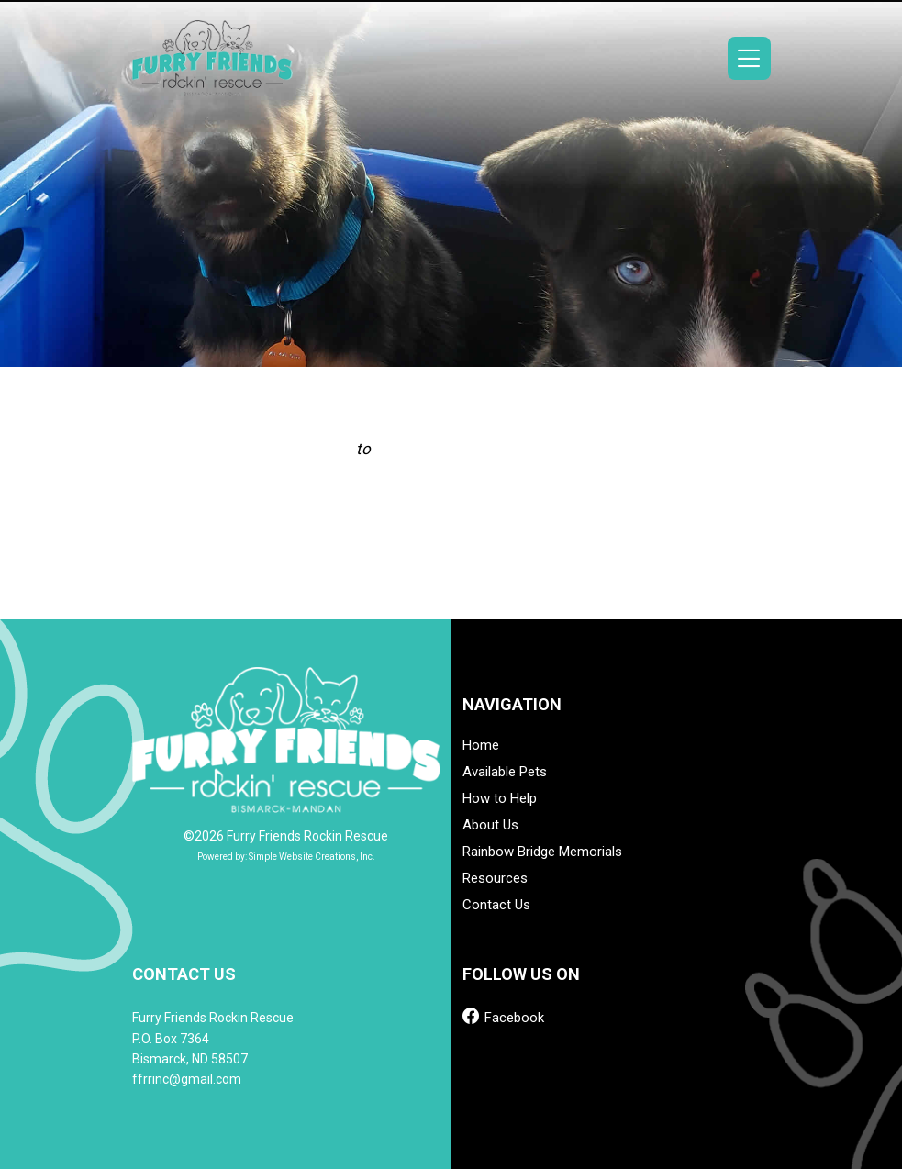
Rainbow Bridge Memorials (542, 852)
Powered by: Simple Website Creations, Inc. (286, 857)
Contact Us (496, 905)
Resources (495, 878)
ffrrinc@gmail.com (186, 1079)
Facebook (503, 1016)
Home (480, 745)
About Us (490, 825)
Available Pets (504, 772)
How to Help (499, 799)
